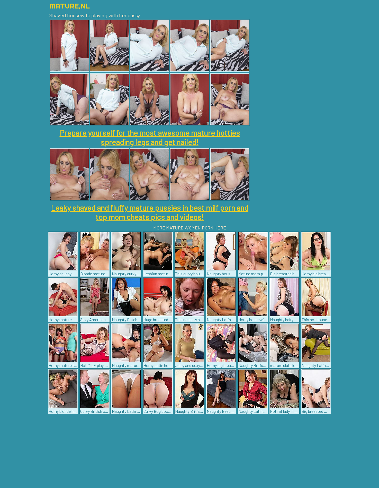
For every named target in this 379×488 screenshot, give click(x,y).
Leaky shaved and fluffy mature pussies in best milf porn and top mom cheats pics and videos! (149, 212)
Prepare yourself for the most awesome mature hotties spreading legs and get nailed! (150, 137)
